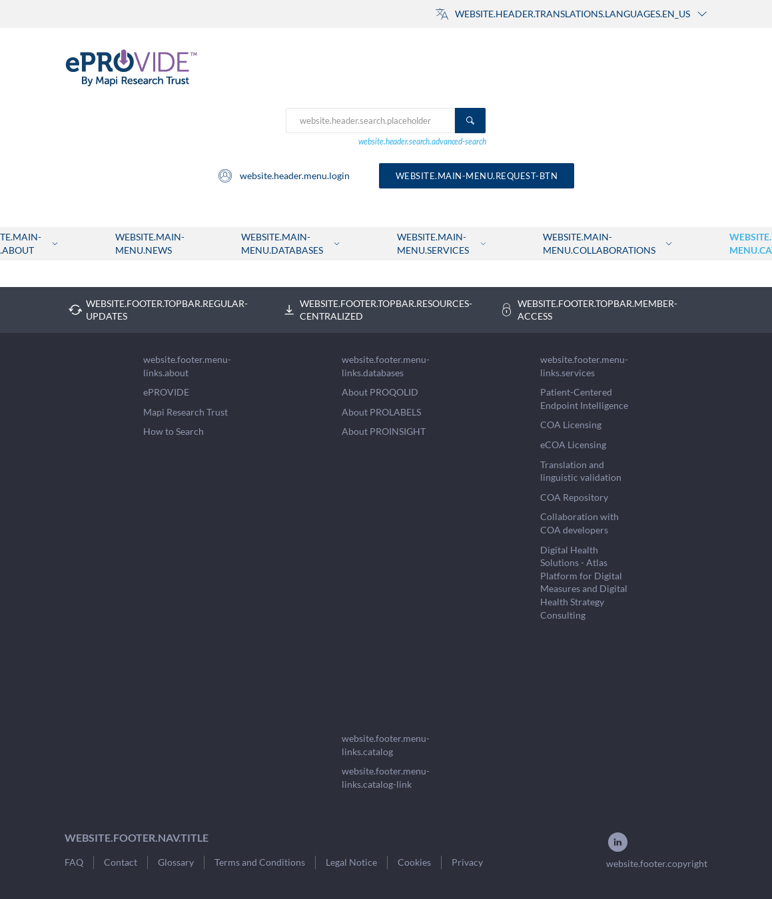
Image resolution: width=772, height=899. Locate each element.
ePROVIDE (166, 392)
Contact (120, 862)
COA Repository (574, 497)
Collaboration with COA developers (579, 523)
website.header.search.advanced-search (422, 142)
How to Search (173, 431)
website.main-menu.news (150, 243)
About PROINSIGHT (384, 431)
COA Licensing (570, 424)
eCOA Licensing (573, 444)
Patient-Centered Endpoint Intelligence (584, 398)
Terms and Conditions (259, 862)
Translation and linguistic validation (580, 471)
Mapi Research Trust (185, 412)
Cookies (414, 862)
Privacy (467, 862)
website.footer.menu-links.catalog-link (386, 777)
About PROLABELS (381, 412)
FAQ (74, 862)
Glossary (176, 862)
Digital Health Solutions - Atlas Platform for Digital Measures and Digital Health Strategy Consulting (583, 582)
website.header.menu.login (283, 176)
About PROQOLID (380, 392)
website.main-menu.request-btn (477, 175)
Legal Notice (351, 862)
